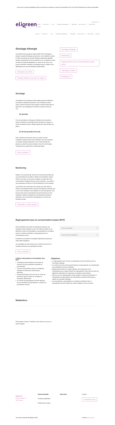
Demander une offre (24, 72)
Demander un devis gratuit (27, 204)
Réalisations (66, 77)
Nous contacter (23, 152)
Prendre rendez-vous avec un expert (30, 78)
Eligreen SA (19, 396)
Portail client (92, 24)
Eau (53, 24)
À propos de (95, 22)
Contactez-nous (89, 399)
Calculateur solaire (68, 70)
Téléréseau (74, 24)
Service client (82, 24)
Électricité (45, 24)
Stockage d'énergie (69, 49)
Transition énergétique (62, 24)
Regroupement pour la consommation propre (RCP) (78, 63)
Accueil (38, 24)
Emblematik (90, 417)
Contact (39, 26)
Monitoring (65, 56)
